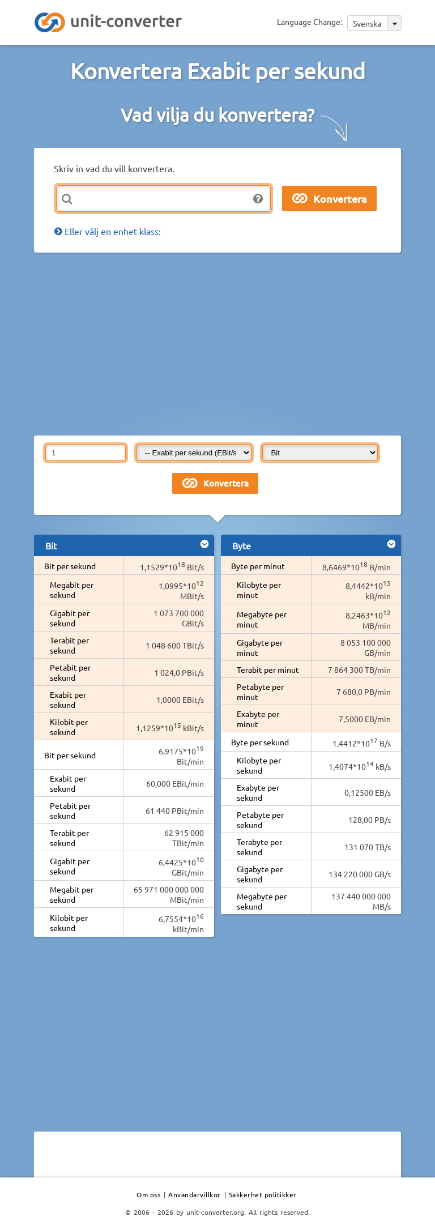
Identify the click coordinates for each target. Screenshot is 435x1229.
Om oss (148, 1194)
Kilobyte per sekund (259, 765)
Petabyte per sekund (260, 819)
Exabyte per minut (258, 719)
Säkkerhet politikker (263, 1194)
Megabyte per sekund (262, 901)
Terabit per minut (268, 669)
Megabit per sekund (71, 589)
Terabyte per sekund (259, 847)
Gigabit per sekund (69, 618)
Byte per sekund (260, 742)
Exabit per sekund (68, 699)
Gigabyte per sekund (260, 874)
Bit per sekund (70, 566)
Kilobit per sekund (69, 726)
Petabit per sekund (70, 672)
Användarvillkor (194, 1194)
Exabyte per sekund (258, 792)
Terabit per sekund (69, 645)
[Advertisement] (234, 343)
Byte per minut (258, 566)
